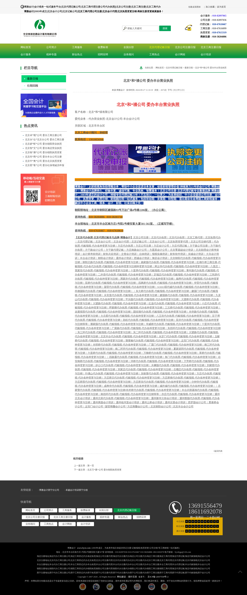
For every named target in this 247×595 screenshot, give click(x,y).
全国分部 (129, 47)
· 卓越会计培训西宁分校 (76, 490)
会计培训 (206, 54)
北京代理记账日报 (159, 47)
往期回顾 (32, 85)
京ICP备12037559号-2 (158, 576)
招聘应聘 (103, 54)
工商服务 (77, 47)
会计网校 (180, 54)
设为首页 (221, 6)
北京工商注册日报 (211, 47)
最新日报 (32, 78)
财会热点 (77, 54)
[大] (175, 90)
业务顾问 (129, 54)
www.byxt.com (84, 548)
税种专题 (51, 54)
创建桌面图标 (194, 7)
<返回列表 (217, 451)
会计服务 (26, 54)
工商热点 (154, 54)
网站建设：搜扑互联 (127, 576)
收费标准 (103, 47)
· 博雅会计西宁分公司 (48, 490)
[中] (178, 90)
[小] (182, 90)
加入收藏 (210, 6)
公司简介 (51, 47)
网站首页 (26, 47)
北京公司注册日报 (185, 47)
